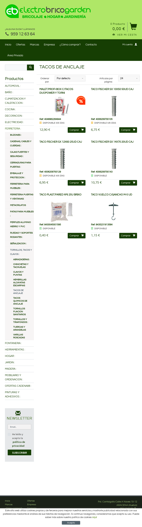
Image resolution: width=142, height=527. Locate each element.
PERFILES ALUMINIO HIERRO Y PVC (20, 224)
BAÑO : (9, 92)
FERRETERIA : (13, 128)
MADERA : (11, 369)
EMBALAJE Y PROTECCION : (17, 175)
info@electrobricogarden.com (117, 512)
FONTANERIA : (13, 343)
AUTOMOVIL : (13, 86)
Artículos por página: (106, 80)
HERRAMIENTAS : (15, 349)
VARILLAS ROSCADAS (19, 336)
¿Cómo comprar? (70, 44)
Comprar (77, 130)
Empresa (49, 44)
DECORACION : (14, 116)
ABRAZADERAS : (21, 259)
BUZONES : (15, 135)
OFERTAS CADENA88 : (18, 386)
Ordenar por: (44, 80)
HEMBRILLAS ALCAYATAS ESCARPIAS (19, 283)
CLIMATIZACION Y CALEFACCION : (15, 101)
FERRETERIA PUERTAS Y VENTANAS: (21, 196)
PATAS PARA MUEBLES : (22, 214)
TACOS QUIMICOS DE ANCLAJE (20, 301)
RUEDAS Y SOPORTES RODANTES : (21, 235)
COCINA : (10, 109)
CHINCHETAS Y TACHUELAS (20, 265)
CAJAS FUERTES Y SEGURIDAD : (19, 154)
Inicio (8, 44)
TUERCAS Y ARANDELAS (19, 328)
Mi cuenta (129, 44)
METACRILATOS (18, 205)
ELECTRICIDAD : (14, 122)
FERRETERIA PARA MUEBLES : (19, 186)
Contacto (91, 44)
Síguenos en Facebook (123, 515)
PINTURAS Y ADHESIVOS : (13, 394)
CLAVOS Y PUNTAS (18, 273)
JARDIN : (10, 362)
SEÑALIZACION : (18, 243)
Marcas (34, 44)
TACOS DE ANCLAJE (18, 291)
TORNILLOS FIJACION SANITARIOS (19, 312)
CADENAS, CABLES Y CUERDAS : (20, 143)
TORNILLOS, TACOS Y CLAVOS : (21, 252)
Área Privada (15, 55)
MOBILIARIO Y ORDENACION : (14, 377)
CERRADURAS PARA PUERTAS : (20, 165)
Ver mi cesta (124, 35)
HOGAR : (10, 356)
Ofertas (20, 44)
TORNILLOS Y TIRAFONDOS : (20, 320)
